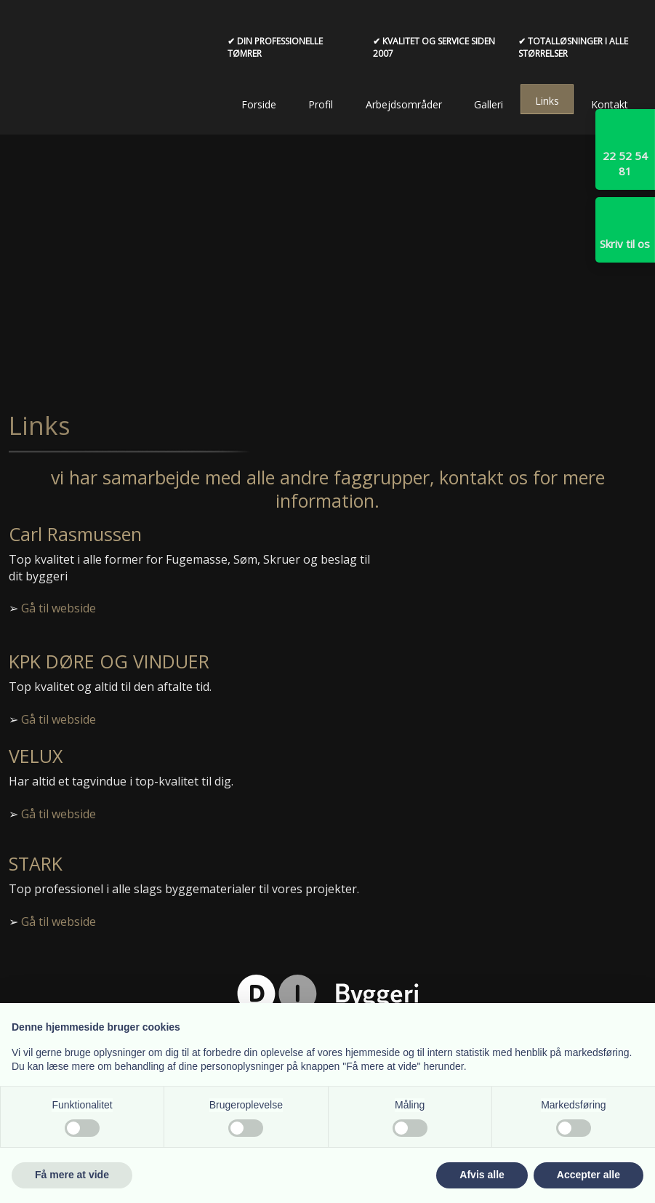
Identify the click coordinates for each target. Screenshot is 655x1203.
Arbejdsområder (404, 104)
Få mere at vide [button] (72, 1174)
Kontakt (609, 104)
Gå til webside (58, 608)
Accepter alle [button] (588, 1174)
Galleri (488, 104)
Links (547, 101)
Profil (320, 104)
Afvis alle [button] (481, 1174)
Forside (258, 104)
